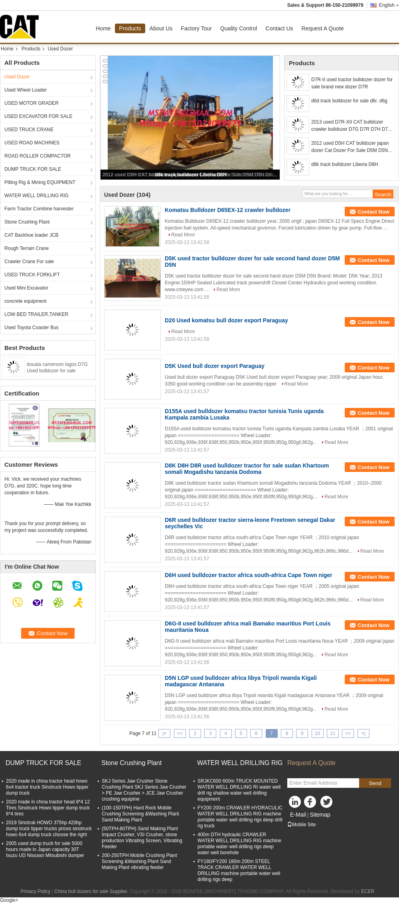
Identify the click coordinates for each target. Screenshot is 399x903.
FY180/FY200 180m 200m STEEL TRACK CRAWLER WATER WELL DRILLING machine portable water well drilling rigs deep (239, 870)
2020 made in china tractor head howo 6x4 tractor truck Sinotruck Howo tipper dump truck (47, 787)
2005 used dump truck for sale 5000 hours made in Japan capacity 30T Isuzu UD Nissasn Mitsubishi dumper (45, 849)
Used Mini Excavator (26, 288)
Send (375, 783)
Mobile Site (301, 824)
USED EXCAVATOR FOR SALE (38, 116)
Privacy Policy (36, 891)
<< (180, 733)
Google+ (9, 900)
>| (363, 733)
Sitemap (320, 814)
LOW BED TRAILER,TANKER (36, 314)
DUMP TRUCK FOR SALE (32, 169)
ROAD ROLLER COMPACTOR (37, 156)
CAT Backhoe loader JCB (31, 235)
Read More (183, 235)
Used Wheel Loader (25, 90)
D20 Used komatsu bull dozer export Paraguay (226, 320)
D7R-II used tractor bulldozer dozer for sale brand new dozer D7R (352, 83)
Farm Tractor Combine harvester (38, 209)
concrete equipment (25, 301)
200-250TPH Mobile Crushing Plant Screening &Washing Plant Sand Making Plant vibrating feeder (139, 861)
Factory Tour (196, 28)
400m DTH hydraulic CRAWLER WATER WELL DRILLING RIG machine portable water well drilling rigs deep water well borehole (239, 843)
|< (164, 733)
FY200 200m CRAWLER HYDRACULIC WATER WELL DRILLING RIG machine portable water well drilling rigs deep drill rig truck (240, 817)
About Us (161, 28)
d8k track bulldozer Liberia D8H (190, 175)
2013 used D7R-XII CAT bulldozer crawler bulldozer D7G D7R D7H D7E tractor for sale (351, 126)
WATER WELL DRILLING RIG (36, 195)
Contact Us (279, 28)
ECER (367, 891)
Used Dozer (17, 77)
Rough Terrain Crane (26, 248)
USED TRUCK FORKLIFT (32, 275)
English (389, 5)
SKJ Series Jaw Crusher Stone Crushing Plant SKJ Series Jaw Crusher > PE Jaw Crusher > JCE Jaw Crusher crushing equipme (144, 790)
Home (103, 28)
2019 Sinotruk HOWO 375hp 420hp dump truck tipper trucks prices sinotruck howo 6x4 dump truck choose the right (49, 828)
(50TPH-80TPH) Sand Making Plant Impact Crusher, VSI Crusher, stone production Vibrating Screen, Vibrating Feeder (142, 837)
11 (332, 733)
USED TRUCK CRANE (28, 129)
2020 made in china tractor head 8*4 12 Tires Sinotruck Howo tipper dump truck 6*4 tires (48, 808)
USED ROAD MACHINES (31, 143)
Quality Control (238, 28)
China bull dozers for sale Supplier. (92, 891)
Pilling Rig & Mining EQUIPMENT (39, 182)
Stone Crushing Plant (26, 222)
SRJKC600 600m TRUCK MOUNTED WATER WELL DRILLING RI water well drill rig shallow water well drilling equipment (239, 790)
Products (130, 28)
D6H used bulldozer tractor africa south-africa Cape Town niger (248, 575)
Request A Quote (323, 28)
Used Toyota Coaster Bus (31, 327)
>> (348, 733)
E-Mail (298, 814)
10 (317, 733)
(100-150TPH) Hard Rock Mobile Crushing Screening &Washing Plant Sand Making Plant (140, 814)
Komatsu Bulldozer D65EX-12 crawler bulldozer (227, 210)
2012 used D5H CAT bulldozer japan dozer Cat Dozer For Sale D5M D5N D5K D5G (350, 147)
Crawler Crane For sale (29, 261)
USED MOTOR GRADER (31, 103)
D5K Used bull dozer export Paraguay (215, 366)
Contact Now (373, 212)
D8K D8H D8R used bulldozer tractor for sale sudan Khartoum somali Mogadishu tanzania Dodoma (247, 468)
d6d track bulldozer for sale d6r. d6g (349, 101)
